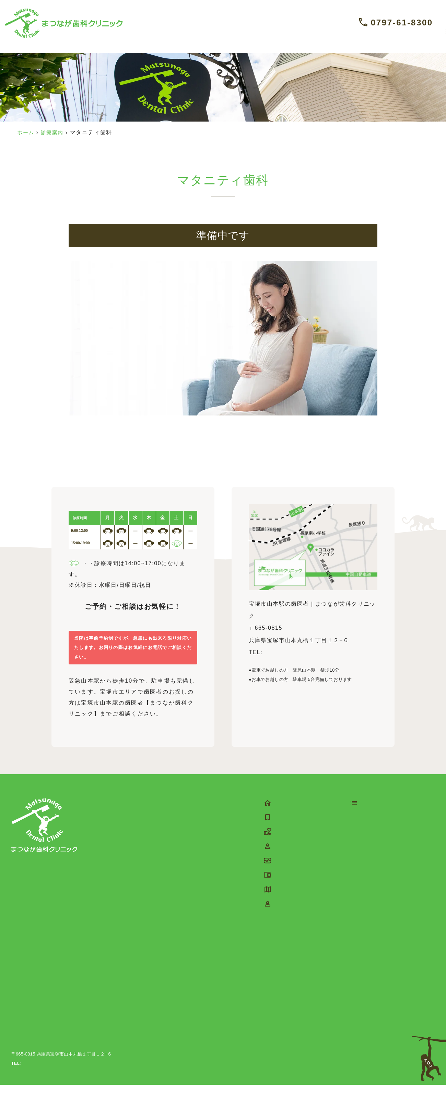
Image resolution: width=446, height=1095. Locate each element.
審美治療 (372, 852)
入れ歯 (369, 936)
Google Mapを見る (280, 702)
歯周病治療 (375, 888)
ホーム (26, 132)
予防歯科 (372, 828)
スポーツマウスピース (390, 996)
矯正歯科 (372, 948)
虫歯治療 (372, 876)
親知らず (372, 924)
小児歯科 (372, 840)
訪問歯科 (372, 972)
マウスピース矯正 (384, 960)
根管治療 (372, 900)
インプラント (378, 912)
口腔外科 (372, 864)
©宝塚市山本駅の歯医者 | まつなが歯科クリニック (380, 1073)
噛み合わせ (375, 984)
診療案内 (54, 132)
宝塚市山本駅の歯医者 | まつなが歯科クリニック (61, 1054)
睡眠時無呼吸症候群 (387, 1008)
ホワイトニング (381, 1020)
